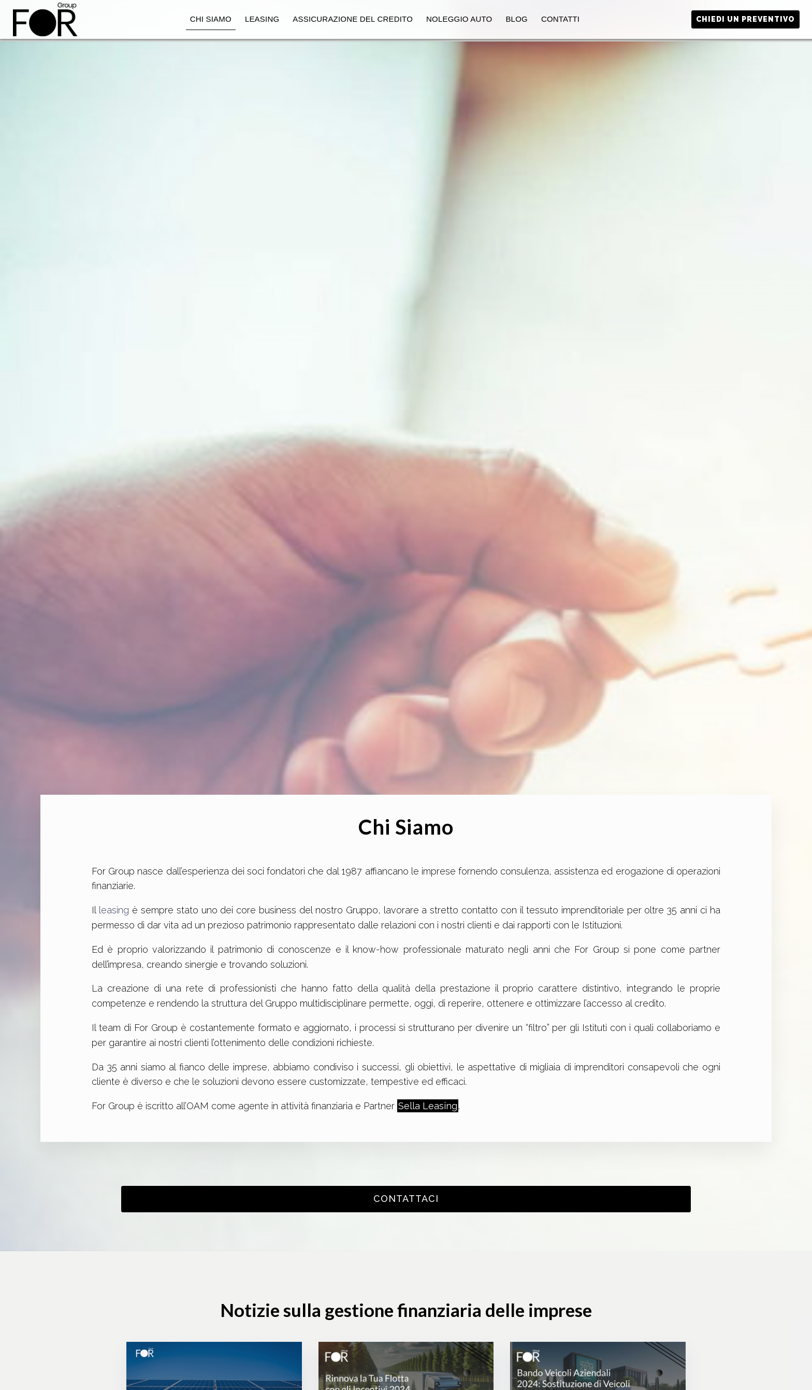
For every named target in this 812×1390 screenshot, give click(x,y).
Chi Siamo (210, 19)
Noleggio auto (459, 19)
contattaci (406, 1198)
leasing (115, 910)
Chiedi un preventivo (745, 19)
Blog (516, 19)
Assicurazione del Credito (353, 19)
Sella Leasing (427, 1105)
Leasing (262, 19)
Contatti (560, 19)
